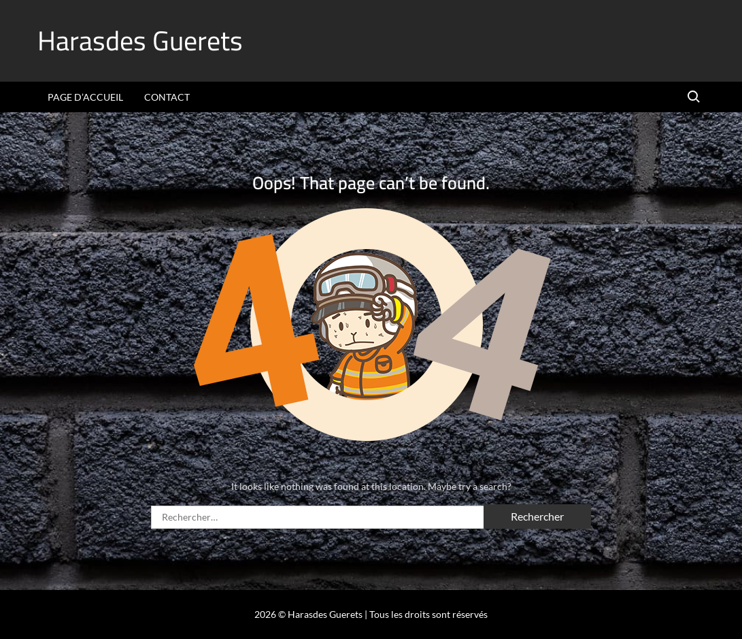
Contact (167, 97)
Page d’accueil (85, 97)
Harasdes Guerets (140, 40)
